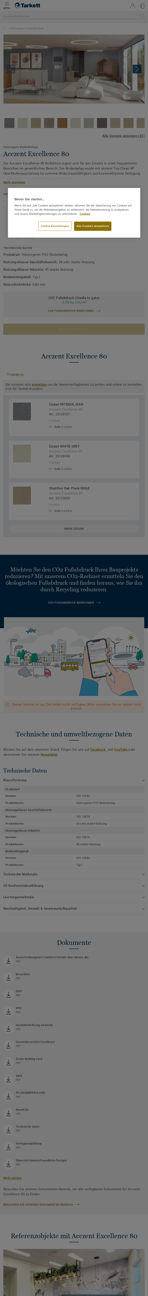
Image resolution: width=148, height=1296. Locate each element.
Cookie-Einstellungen (55, 226)
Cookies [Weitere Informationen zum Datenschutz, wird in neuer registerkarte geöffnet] (85, 213)
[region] (74, 213)
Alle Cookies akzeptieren (93, 226)
